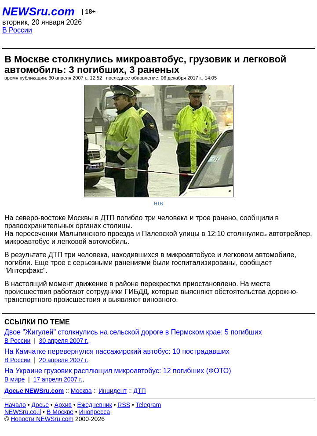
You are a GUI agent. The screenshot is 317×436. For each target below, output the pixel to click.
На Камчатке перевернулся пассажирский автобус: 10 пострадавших (117, 351)
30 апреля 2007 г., (64, 340)
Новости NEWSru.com (42, 418)
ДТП (139, 390)
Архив (63, 404)
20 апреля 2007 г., (64, 359)
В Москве (60, 411)
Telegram (148, 404)
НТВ (158, 203)
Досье (40, 404)
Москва (81, 390)
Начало (15, 404)
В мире (14, 379)
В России (17, 30)
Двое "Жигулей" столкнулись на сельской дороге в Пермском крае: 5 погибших (133, 332)
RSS (123, 404)
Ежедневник (94, 404)
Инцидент (112, 390)
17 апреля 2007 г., (58, 379)
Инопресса (94, 411)
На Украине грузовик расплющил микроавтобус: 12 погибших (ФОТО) (117, 370)
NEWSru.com (38, 11)
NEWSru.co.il (22, 411)
